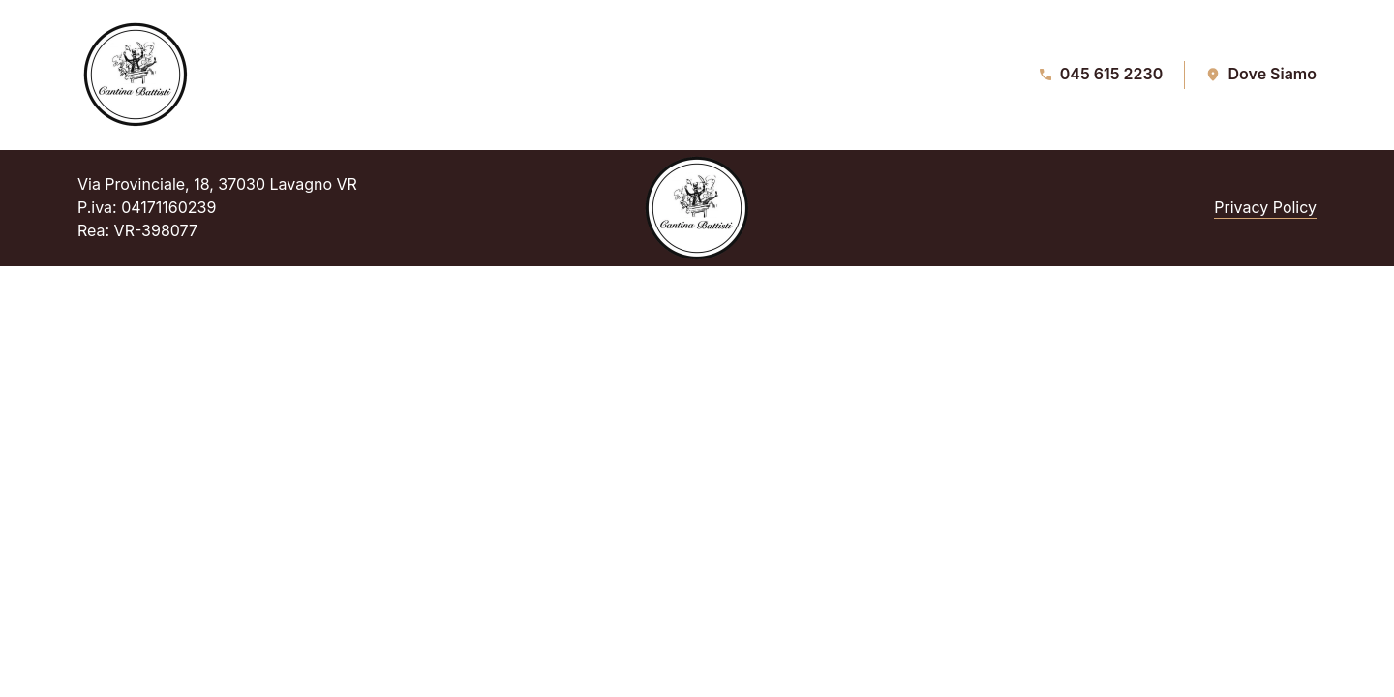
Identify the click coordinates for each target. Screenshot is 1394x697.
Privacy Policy (1265, 207)
